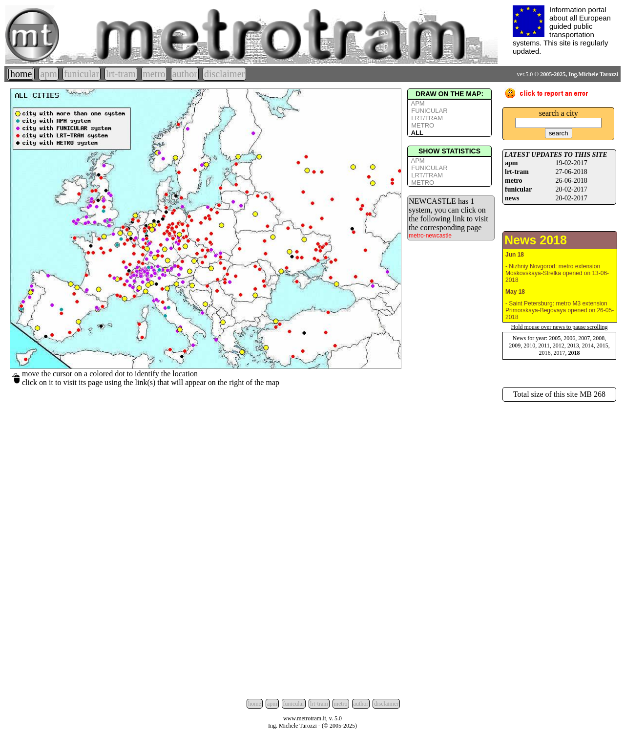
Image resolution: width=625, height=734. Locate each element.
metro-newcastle (430, 235)
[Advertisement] (559, 548)
